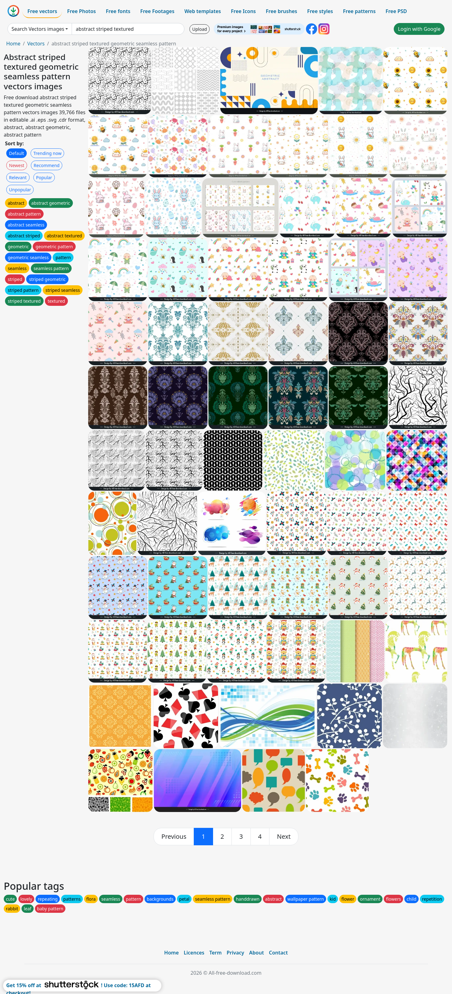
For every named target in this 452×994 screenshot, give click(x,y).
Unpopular (20, 190)
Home (13, 43)
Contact (278, 952)
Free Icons (243, 11)
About (256, 952)
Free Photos (81, 11)
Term (215, 952)
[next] (283, 836)
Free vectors (42, 11)
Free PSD (396, 11)
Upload (199, 29)
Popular (44, 177)
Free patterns (359, 11)
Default (16, 153)
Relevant (18, 177)
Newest (16, 165)
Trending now (47, 153)
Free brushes (281, 11)
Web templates (202, 11)
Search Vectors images (38, 29)
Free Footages (157, 11)
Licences (194, 952)
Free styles (320, 11)
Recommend (46, 165)
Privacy (235, 952)
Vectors (36, 43)
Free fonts (118, 11)
